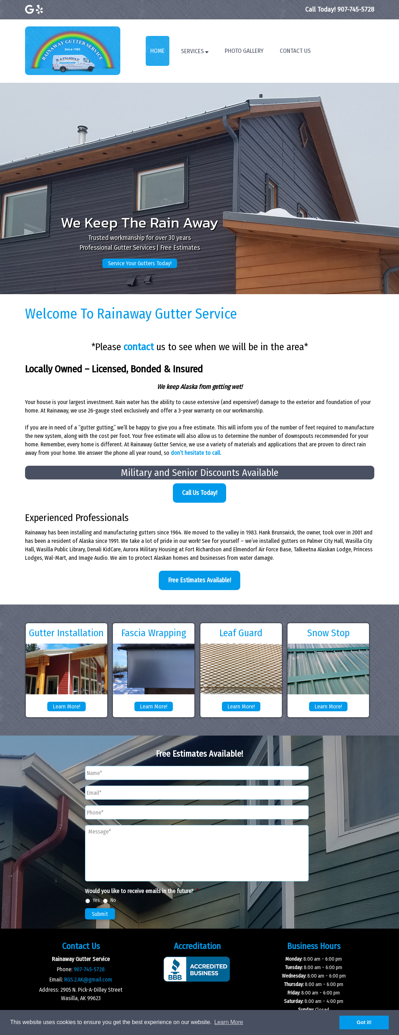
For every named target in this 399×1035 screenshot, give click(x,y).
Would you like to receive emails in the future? (142, 891)
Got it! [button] (364, 1022)
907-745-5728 (89, 969)
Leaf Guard (240, 633)
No (113, 900)
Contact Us (295, 51)
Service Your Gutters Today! (139, 263)
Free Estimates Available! (199, 580)
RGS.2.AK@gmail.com (88, 979)
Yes (96, 900)
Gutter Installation (66, 633)
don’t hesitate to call (195, 453)
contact (138, 347)
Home (157, 51)
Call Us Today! (199, 493)
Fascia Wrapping (153, 633)
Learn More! (66, 706)
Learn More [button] (228, 1022)
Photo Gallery (244, 51)
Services (192, 51)
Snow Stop (328, 633)
